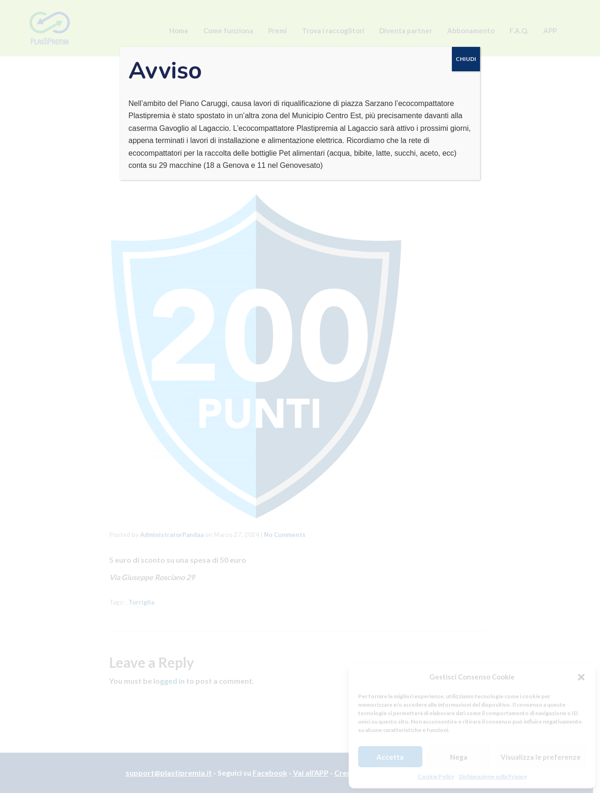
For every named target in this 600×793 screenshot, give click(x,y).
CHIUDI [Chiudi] (466, 58)
